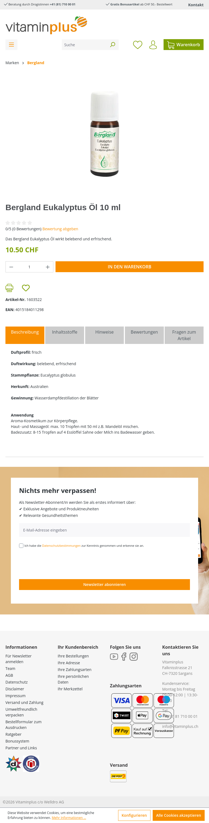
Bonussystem (17, 741)
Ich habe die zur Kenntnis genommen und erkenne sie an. (84, 546)
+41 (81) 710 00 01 (62, 4)
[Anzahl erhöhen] (48, 266)
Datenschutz (16, 682)
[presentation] (60, 563)
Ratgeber (13, 734)
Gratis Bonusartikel (124, 4)
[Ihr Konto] (153, 45)
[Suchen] (112, 44)
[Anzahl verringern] (11, 266)
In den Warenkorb (129, 267)
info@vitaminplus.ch (180, 726)
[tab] (24, 335)
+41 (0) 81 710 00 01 (180, 716)
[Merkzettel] (138, 44)
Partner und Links (21, 747)
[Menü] (11, 44)
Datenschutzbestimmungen (61, 546)
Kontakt (196, 4)
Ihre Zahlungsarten (74, 669)
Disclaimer (14, 688)
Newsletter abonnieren (104, 584)
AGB (9, 675)
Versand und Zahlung (24, 702)
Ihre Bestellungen (73, 656)
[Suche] (84, 44)
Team (10, 668)
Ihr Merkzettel (70, 688)
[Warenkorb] (184, 44)
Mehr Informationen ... (69, 817)
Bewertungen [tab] (144, 332)
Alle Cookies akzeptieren (178, 815)
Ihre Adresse (69, 662)
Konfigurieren (134, 815)
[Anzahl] (29, 266)
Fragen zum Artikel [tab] (184, 335)
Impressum (15, 695)
